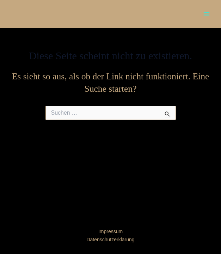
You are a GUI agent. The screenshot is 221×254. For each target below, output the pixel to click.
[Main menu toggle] (206, 14)
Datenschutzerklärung (110, 239)
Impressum (110, 231)
